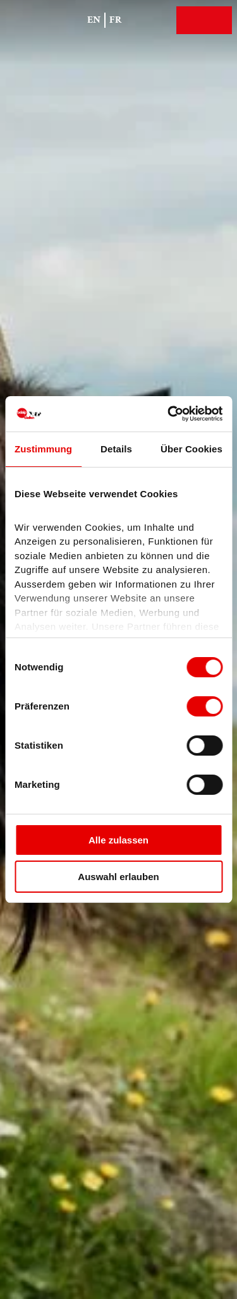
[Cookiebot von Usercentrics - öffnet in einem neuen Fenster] (168, 414)
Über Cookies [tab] (191, 449)
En (93, 20)
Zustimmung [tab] (43, 449)
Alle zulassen (118, 840)
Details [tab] (116, 449)
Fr (115, 20)
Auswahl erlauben (118, 876)
